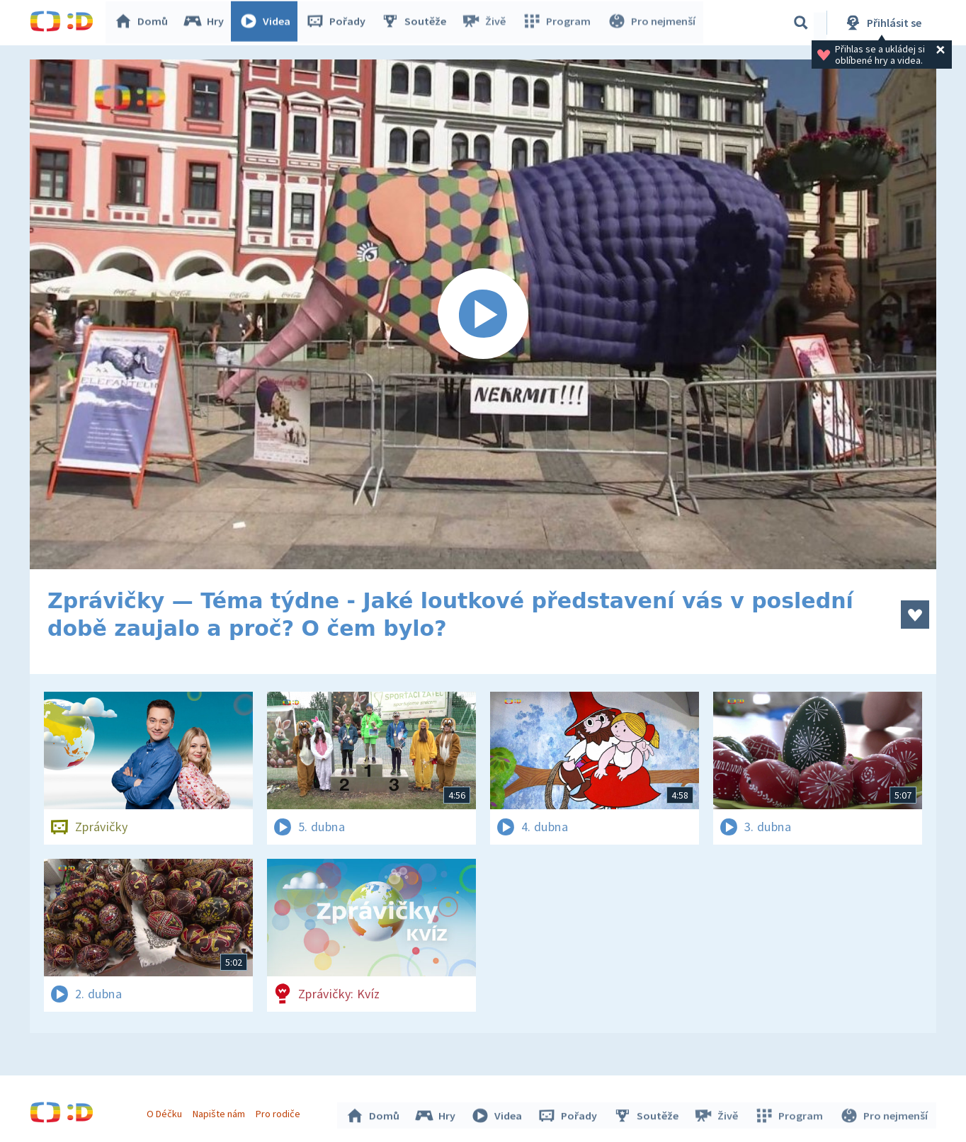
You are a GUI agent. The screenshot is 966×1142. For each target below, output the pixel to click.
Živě (486, 22)
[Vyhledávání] (800, 22)
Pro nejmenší (651, 22)
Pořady (338, 22)
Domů (143, 22)
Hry (206, 22)
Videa (268, 22)
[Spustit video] (483, 314)
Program (558, 22)
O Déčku (165, 1112)
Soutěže (416, 22)
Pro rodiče (280, 1112)
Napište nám (220, 1112)
